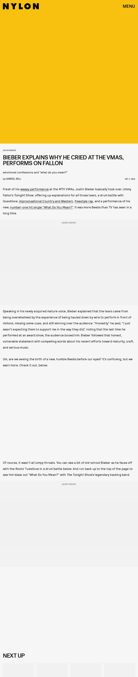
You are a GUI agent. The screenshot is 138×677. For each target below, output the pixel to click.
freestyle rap (84, 201)
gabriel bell (13, 178)
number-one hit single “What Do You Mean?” (41, 207)
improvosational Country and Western (46, 201)
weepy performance (34, 189)
